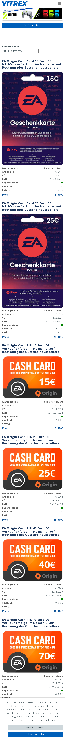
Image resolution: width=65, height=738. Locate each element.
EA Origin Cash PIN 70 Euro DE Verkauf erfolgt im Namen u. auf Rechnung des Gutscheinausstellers (30, 623)
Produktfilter (32, 25)
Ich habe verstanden (35, 734)
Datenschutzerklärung (35, 727)
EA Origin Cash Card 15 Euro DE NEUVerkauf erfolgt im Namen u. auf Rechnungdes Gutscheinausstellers (31, 64)
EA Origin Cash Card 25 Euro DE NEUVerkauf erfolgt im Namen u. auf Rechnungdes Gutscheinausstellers (31, 206)
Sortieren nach (10, 46)
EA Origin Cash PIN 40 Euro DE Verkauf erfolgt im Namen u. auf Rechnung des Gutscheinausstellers (30, 531)
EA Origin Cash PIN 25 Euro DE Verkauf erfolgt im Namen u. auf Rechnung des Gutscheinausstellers (30, 440)
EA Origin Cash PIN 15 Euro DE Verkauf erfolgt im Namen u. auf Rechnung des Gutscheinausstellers (30, 348)
